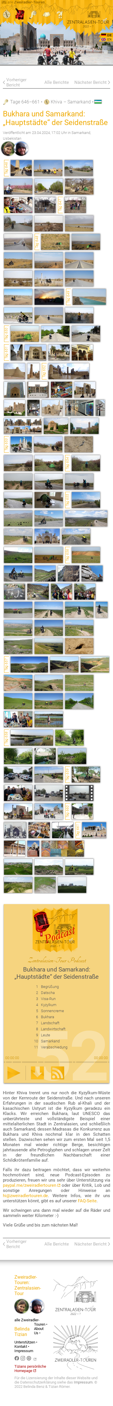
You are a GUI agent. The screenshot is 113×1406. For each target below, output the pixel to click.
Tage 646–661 (25, 102)
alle (23, 2)
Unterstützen (24, 1342)
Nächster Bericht (90, 82)
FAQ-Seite (87, 1200)
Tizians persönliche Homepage (30, 1368)
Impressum (23, 1351)
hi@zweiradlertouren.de (25, 1195)
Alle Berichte (56, 82)
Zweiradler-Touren (25, 1279)
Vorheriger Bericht (16, 82)
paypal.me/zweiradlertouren (31, 1185)
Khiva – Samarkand (71, 102)
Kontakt (20, 1346)
